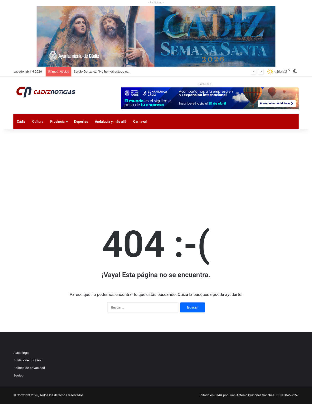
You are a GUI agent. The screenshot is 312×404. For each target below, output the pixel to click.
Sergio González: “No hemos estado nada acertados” (111, 71)
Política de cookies (27, 360)
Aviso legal (21, 353)
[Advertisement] (156, 170)
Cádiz (21, 121)
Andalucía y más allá (110, 121)
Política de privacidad (29, 368)
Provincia (57, 121)
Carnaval (140, 121)
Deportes (81, 121)
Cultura (37, 121)
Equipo (18, 375)
